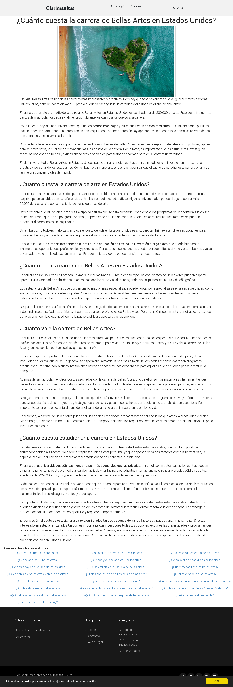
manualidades (130, 651)
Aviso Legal (117, 6)
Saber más (22, 637)
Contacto (135, 6)
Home (90, 630)
